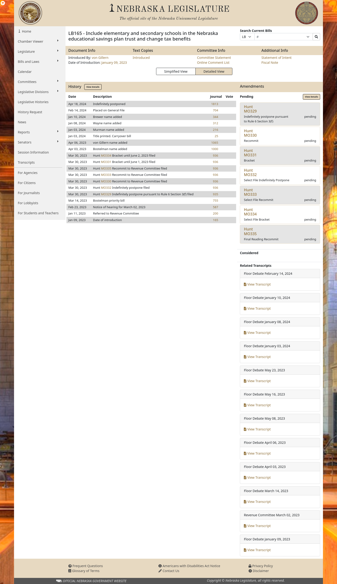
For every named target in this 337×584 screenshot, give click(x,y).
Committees (38, 81)
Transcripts (26, 162)
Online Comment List (213, 62)
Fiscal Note (269, 62)
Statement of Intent (276, 57)
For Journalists (29, 193)
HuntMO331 (250, 153)
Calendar (25, 71)
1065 (214, 142)
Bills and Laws (38, 61)
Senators (38, 142)
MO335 (106, 168)
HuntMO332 (250, 172)
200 (215, 213)
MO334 (106, 155)
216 (215, 130)
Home (26, 31)
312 (215, 123)
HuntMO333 (250, 192)
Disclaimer (259, 571)
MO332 (106, 187)
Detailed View (214, 71)
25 (216, 136)
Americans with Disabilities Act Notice (189, 566)
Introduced (141, 57)
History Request (30, 112)
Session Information (33, 152)
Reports (38, 132)
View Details (92, 86)
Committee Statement (214, 57)
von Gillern (100, 57)
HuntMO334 (250, 212)
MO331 (106, 162)
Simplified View (175, 71)
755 (215, 200)
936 (215, 155)
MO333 (106, 175)
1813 (214, 104)
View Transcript (257, 284)
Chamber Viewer (38, 41)
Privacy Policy (261, 566)
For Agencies (27, 172)
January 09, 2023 (114, 62)
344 (215, 117)
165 (215, 220)
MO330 (106, 181)
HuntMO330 (250, 133)
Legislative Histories (33, 102)
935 (215, 194)
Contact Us (168, 571)
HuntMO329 (250, 109)
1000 (214, 149)
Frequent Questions (85, 566)
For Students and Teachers (38, 213)
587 (215, 207)
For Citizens (27, 183)
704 (215, 110)
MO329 (106, 194)
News (22, 122)
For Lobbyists (28, 203)
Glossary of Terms (83, 571)
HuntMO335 (250, 231)
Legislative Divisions (38, 91)
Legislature (38, 51)
